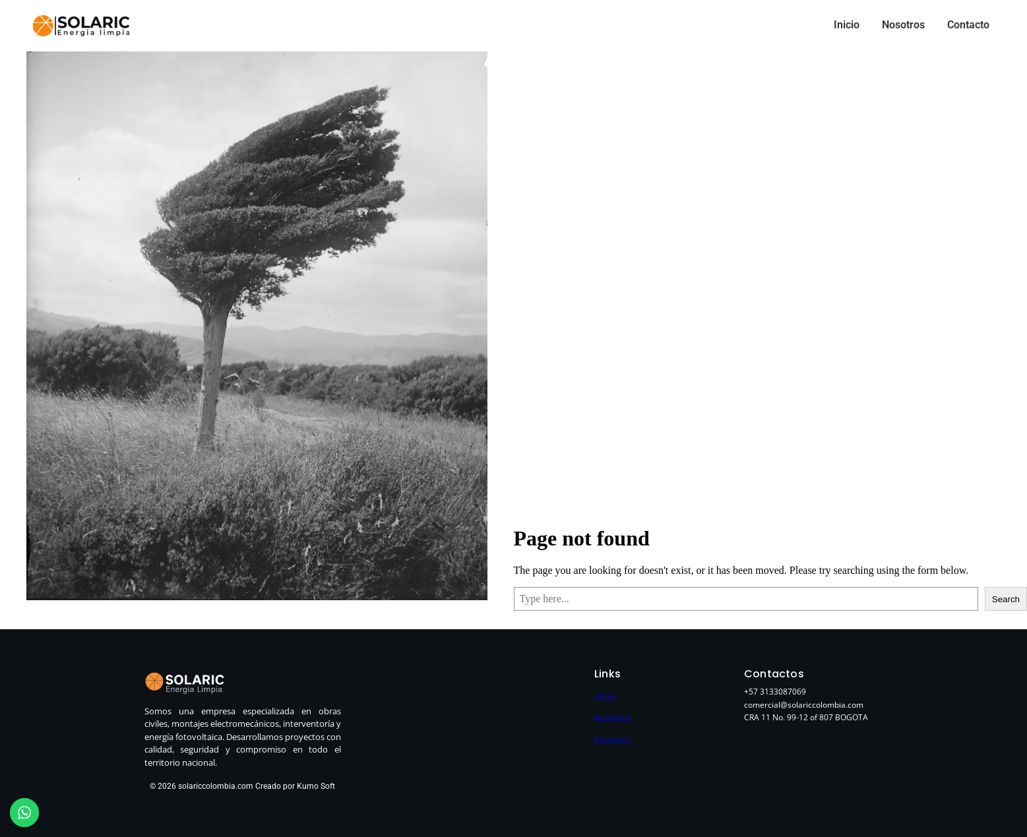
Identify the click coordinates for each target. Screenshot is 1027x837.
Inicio (846, 24)
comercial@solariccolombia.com (803, 704)
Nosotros (903, 24)
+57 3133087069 (775, 691)
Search (1006, 599)
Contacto (968, 24)
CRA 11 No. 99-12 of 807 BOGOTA (806, 717)
